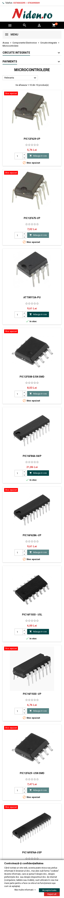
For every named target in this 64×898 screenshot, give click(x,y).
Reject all (51, 894)
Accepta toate (49, 890)
